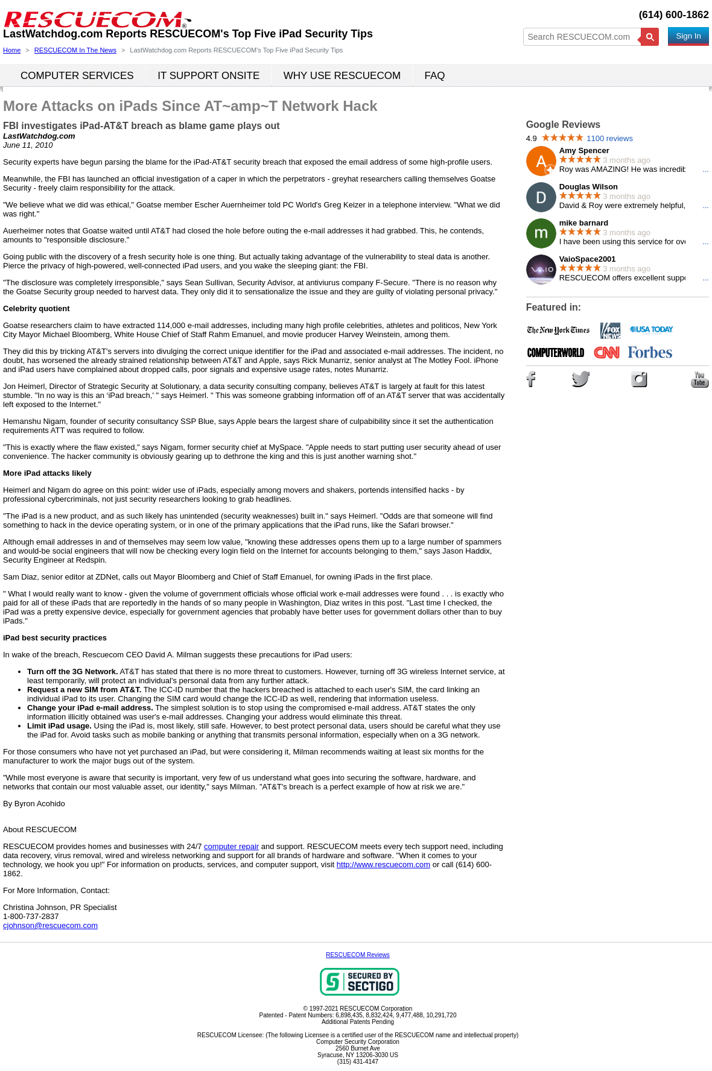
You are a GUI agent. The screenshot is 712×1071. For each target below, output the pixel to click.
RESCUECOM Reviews (358, 955)
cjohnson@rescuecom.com (50, 925)
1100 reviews (609, 138)
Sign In (688, 35)
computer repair (231, 846)
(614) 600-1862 (674, 15)
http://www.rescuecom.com (383, 864)
